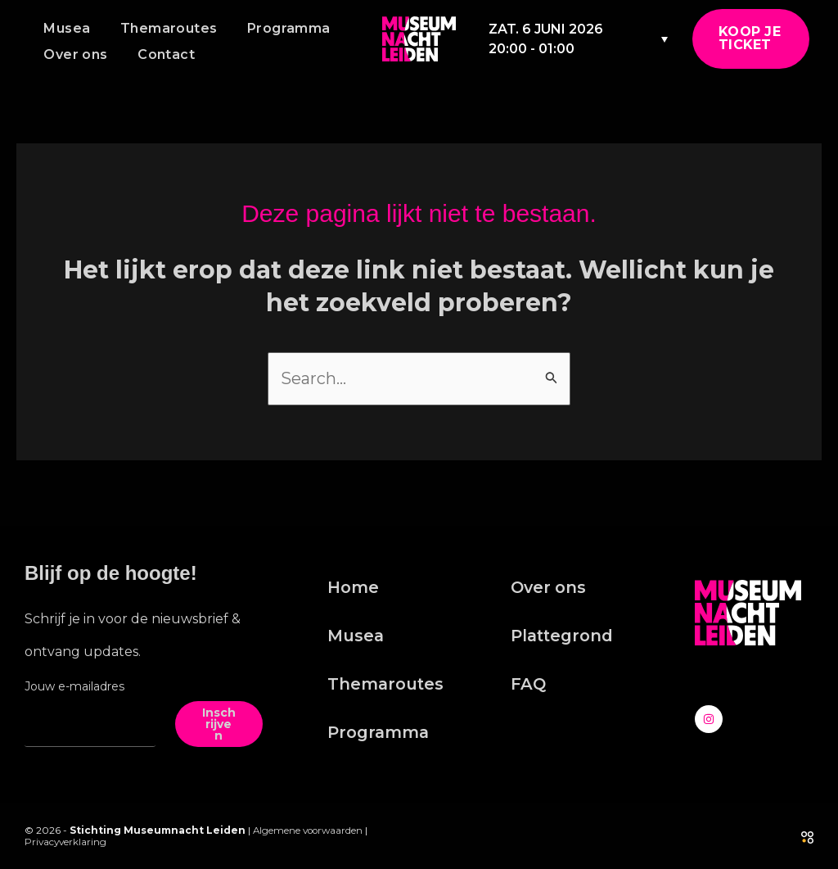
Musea (65, 28)
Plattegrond (564, 637)
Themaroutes (163, 28)
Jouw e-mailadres (74, 686)
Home (353, 588)
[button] (750, 39)
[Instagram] (709, 719)
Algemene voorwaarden (310, 830)
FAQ (529, 686)
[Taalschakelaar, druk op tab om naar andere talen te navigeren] (659, 39)
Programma (279, 28)
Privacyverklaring (67, 841)
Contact (160, 54)
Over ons (74, 54)
